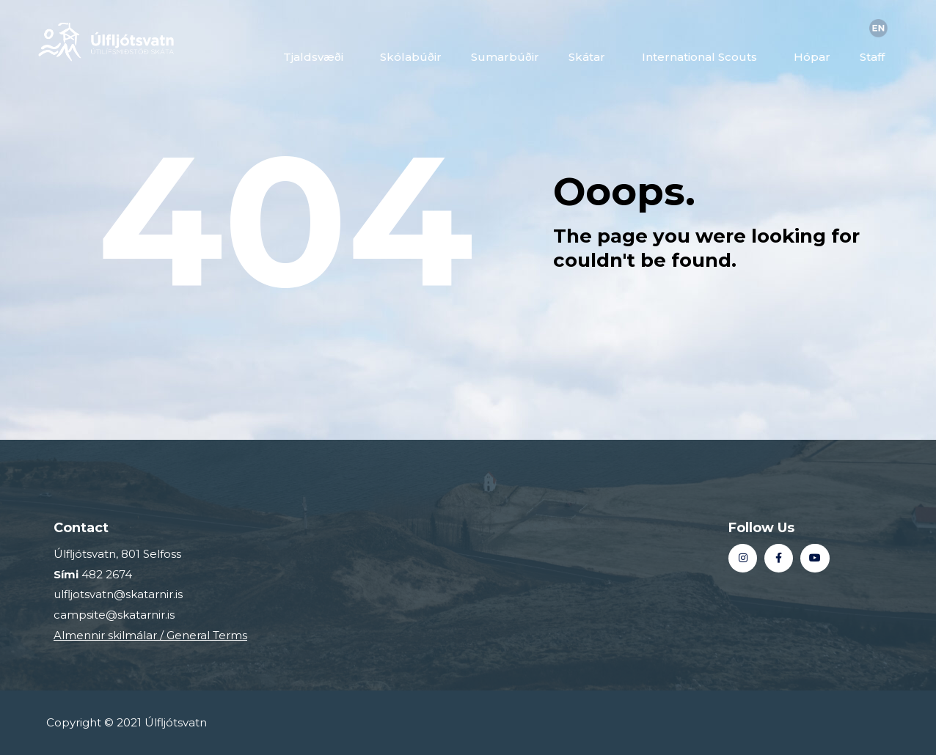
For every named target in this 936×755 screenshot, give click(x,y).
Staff (876, 57)
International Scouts (703, 57)
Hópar (812, 57)
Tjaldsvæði (317, 57)
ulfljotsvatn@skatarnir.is (118, 594)
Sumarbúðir (505, 57)
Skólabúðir (411, 57)
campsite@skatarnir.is (114, 615)
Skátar (590, 57)
